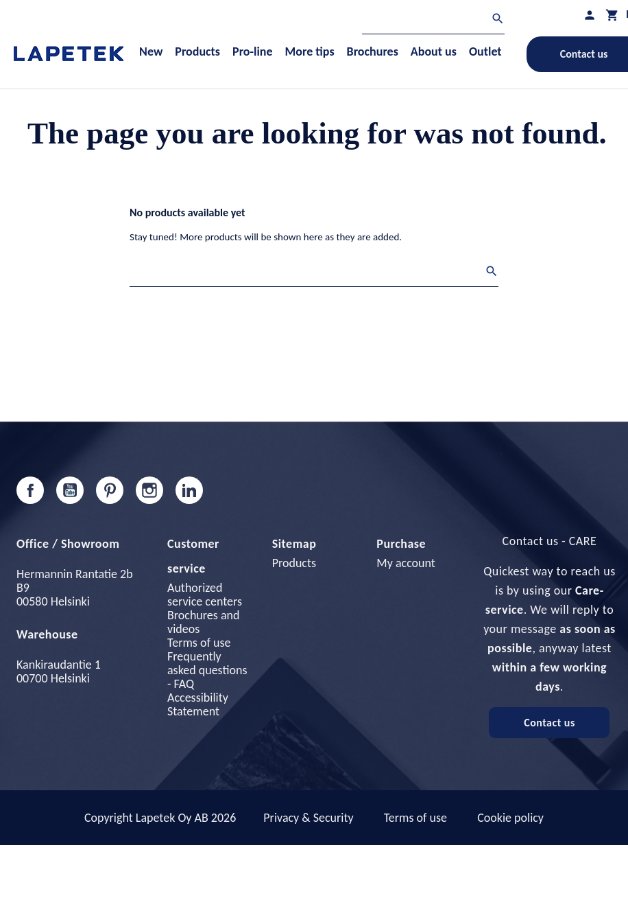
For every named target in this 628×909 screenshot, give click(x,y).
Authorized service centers (204, 594)
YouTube (70, 490)
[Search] (433, 20)
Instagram (149, 490)
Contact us (549, 722)
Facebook (30, 490)
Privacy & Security (308, 817)
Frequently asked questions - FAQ (207, 670)
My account (405, 563)
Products (294, 563)
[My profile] (589, 15)
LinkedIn (189, 490)
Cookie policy (510, 817)
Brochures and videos (203, 622)
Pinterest (109, 490)
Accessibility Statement (197, 704)
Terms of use (198, 642)
